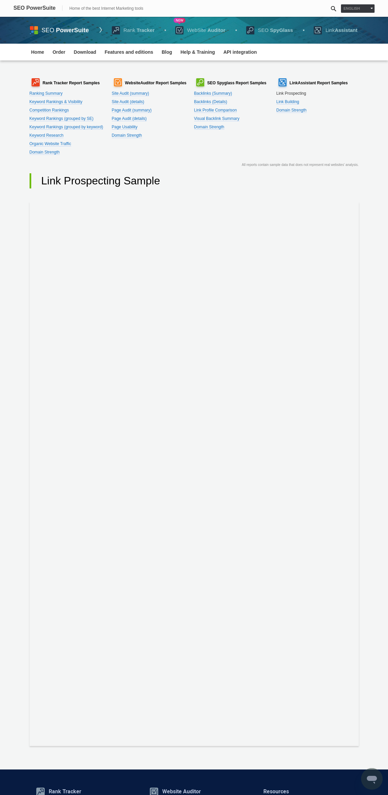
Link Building (287, 101)
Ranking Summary (46, 93)
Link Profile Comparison (215, 110)
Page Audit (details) (129, 118)
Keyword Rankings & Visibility (56, 101)
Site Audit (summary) (130, 93)
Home (37, 52)
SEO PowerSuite (34, 8)
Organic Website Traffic (50, 143)
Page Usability (125, 127)
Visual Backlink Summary (217, 118)
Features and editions (128, 52)
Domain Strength (45, 152)
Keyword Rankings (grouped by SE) (62, 118)
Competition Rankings (49, 110)
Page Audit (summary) (132, 110)
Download (85, 52)
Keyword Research (46, 135)
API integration (240, 52)
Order (58, 52)
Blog (167, 52)
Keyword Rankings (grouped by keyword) (66, 127)
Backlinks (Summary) (213, 93)
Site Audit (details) (128, 101)
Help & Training (197, 52)
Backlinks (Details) (210, 101)
